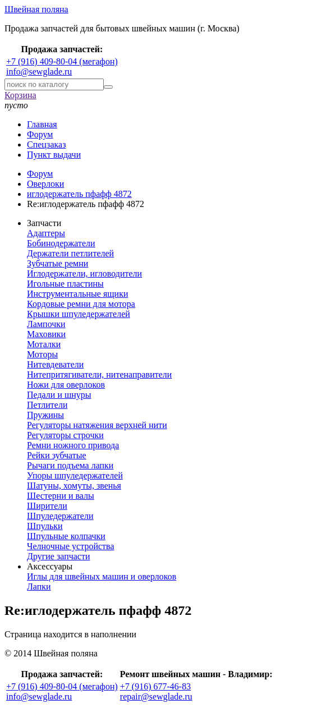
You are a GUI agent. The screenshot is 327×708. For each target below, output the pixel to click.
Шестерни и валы (60, 495)
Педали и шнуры (59, 394)
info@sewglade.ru (39, 71)
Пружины (45, 415)
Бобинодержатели (61, 243)
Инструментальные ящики (77, 293)
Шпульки (45, 526)
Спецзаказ (46, 144)
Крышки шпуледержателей (78, 314)
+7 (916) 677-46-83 (155, 686)
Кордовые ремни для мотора (81, 304)
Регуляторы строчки (65, 435)
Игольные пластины (65, 283)
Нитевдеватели (55, 364)
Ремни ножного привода (73, 445)
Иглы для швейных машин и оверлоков (101, 576)
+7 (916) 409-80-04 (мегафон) (62, 61)
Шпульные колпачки (66, 536)
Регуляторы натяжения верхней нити (97, 425)
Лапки (39, 586)
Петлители (47, 405)
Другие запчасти (58, 556)
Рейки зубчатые (56, 455)
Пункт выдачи (54, 154)
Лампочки (46, 324)
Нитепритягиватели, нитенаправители (99, 374)
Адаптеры (46, 233)
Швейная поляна (36, 9)
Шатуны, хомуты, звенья (74, 485)
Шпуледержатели (60, 516)
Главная (42, 124)
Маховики (46, 334)
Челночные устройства (70, 546)
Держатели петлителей (70, 253)
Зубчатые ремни (57, 263)
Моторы (42, 354)
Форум (40, 134)
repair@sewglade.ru (156, 696)
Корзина (20, 95)
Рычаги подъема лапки (70, 465)
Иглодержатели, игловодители (84, 273)
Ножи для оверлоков (66, 384)
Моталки (44, 344)
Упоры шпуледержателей (75, 475)
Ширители (47, 506)
